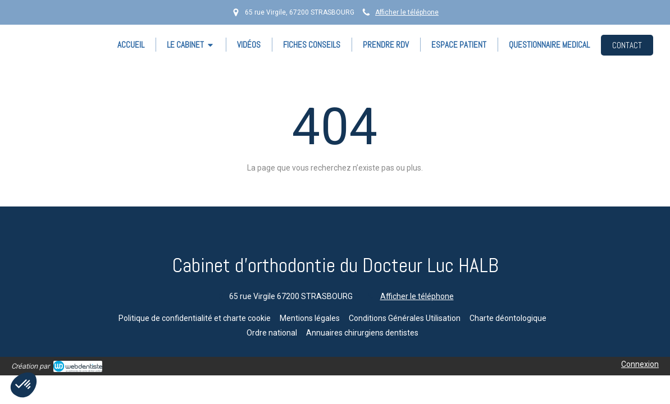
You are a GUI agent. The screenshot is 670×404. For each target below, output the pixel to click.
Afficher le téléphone (407, 12)
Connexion (640, 364)
